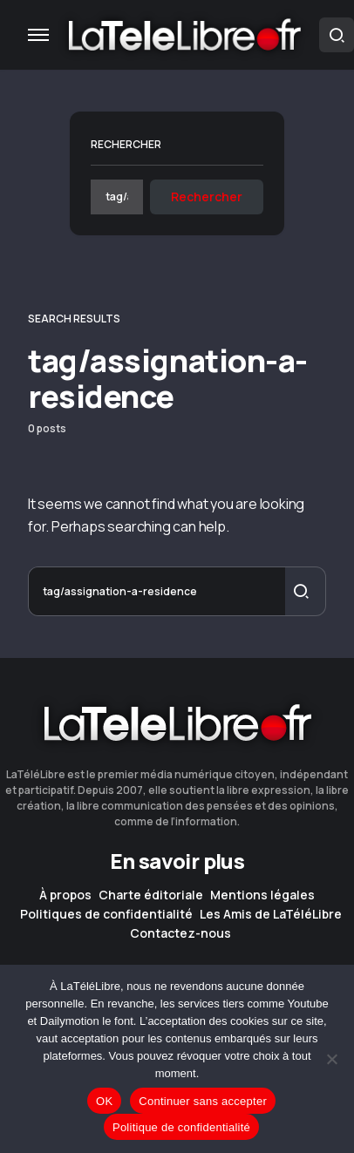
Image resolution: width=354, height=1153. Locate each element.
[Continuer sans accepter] (332, 1059)
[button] (38, 35)
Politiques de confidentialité (106, 914)
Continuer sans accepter (203, 1101)
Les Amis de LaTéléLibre (271, 914)
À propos (65, 895)
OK (104, 1101)
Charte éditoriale (151, 895)
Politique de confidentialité (181, 1127)
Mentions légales (262, 895)
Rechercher (126, 144)
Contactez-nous (180, 933)
